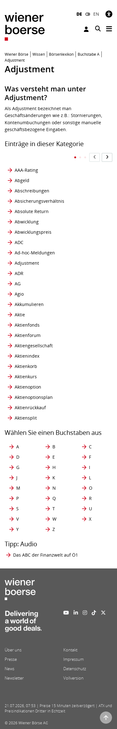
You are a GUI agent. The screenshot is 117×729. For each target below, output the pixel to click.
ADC (19, 242)
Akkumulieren (29, 304)
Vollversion (73, 678)
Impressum (73, 659)
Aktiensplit (26, 418)
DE (79, 14)
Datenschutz (74, 668)
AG (18, 284)
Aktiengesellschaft (34, 346)
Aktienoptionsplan (34, 397)
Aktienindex (27, 356)
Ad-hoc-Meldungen (35, 253)
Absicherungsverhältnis (39, 201)
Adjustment (27, 263)
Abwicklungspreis (33, 232)
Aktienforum (28, 335)
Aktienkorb (26, 366)
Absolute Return (32, 211)
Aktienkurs (26, 377)
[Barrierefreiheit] (108, 14)
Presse (11, 659)
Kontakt (70, 650)
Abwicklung (27, 222)
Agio (19, 294)
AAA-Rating (26, 170)
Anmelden (86, 29)
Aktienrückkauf (30, 407)
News (9, 668)
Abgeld (22, 180)
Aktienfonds (27, 325)
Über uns (13, 650)
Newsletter (14, 678)
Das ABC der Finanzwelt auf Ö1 (45, 555)
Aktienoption (28, 387)
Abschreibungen (32, 191)
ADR (19, 273)
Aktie (20, 315)
